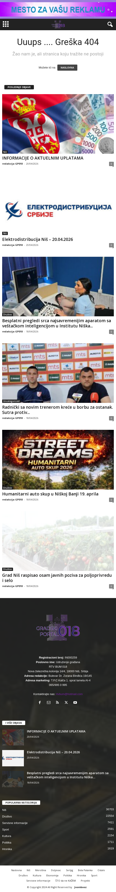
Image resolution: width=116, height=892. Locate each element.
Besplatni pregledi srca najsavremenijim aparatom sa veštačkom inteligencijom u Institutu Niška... (56, 323)
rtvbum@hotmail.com (69, 694)
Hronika (7, 849)
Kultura (6, 836)
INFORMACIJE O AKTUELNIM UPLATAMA (42, 158)
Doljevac (56, 870)
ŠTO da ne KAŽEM (65, 880)
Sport (5, 829)
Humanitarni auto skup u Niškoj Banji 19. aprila (50, 494)
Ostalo (101, 870)
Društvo (7, 314)
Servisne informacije (15, 823)
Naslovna (16, 870)
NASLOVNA (67, 67)
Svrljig (69, 870)
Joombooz (80, 887)
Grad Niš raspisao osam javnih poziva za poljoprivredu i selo (57, 577)
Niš (5, 151)
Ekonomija (52, 875)
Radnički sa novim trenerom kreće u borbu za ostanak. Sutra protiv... (57, 409)
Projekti (85, 880)
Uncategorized (11, 401)
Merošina (40, 870)
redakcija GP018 (12, 163)
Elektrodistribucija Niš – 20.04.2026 (37, 239)
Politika (6, 842)
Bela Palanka (85, 870)
